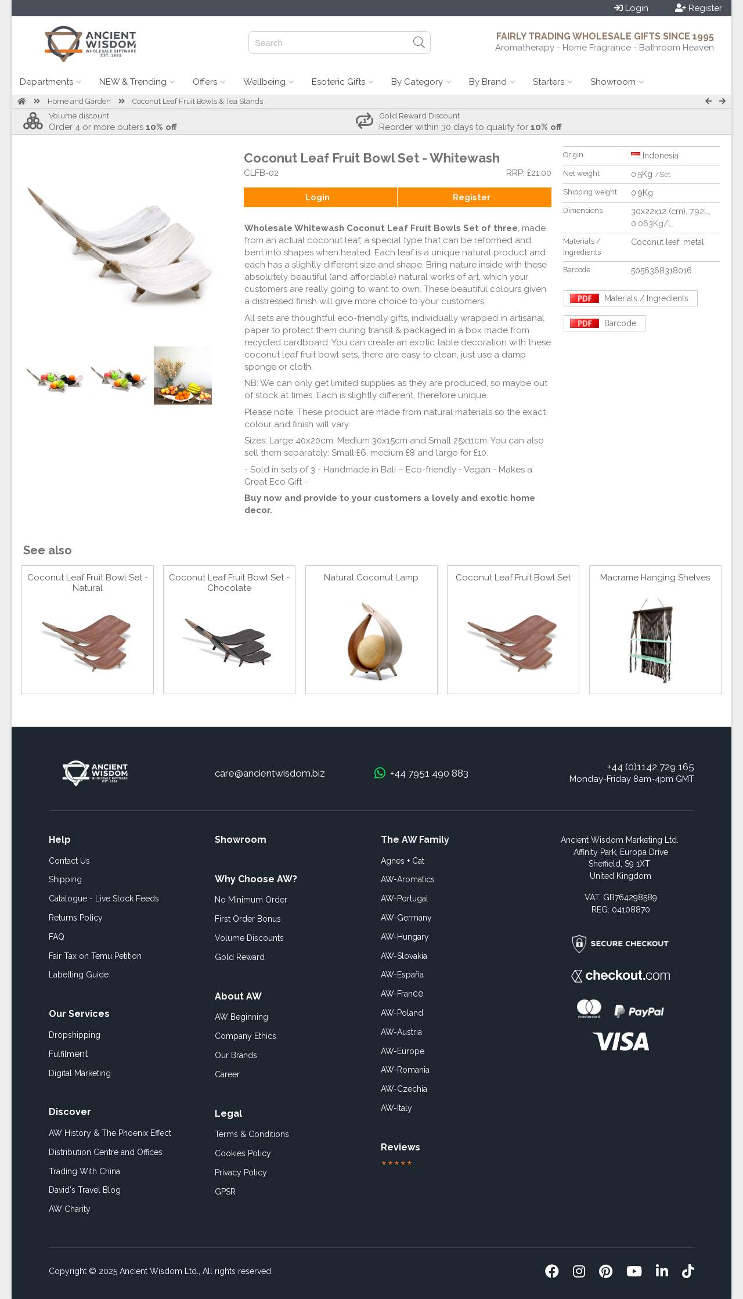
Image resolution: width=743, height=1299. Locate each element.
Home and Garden (79, 101)
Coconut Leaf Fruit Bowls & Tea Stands (197, 101)
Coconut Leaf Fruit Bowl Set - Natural (87, 582)
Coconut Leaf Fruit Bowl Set (513, 577)
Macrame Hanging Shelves (655, 577)
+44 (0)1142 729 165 (650, 767)
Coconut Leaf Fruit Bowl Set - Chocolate (229, 582)
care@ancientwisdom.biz (270, 773)
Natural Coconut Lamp (371, 577)
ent (68, 1053)
